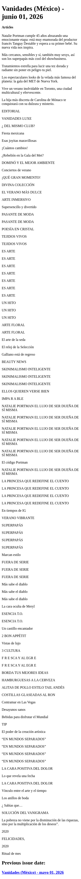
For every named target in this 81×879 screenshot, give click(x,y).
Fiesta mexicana (13, 133)
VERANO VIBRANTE (18, 518)
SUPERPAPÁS (12, 525)
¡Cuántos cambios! (15, 148)
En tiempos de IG (14, 510)
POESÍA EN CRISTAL (18, 229)
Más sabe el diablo (15, 584)
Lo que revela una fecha (18, 776)
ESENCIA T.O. (12, 614)
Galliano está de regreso (18, 354)
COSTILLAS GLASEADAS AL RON (28, 695)
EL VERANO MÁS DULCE (22, 192)
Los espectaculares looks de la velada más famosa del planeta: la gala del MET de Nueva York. (39, 79)
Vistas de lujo (11, 643)
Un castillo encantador (17, 628)
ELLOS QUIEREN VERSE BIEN (25, 391)
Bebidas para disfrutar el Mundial (25, 717)
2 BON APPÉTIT (14, 636)
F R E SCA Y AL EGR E (19, 658)
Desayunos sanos (13, 709)
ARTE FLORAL (13, 325)
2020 (5, 831)
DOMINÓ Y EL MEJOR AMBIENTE (28, 163)
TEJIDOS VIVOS (14, 236)
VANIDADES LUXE (17, 118)
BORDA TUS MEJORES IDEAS (25, 673)
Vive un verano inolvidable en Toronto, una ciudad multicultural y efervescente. (37, 90)
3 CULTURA (11, 650)
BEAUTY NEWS (14, 362)
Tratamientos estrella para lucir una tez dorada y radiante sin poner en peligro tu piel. (35, 68)
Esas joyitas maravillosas (19, 140)
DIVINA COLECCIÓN (18, 185)
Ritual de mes (11, 853)
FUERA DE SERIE (15, 562)
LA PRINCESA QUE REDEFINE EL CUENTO (35, 481)
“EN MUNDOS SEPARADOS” (24, 739)
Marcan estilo (11, 555)
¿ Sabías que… (12, 805)
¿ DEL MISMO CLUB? (18, 126)
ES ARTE (8, 251)
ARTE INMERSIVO (16, 199)
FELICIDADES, (13, 839)
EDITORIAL (11, 111)
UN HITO (9, 303)
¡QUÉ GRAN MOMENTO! (21, 177)
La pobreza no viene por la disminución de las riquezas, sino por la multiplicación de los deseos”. (40, 822)
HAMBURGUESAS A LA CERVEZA (28, 680)
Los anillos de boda (15, 798)
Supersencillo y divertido (19, 207)
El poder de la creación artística (23, 732)
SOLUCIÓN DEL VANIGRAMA (25, 813)
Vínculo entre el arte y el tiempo (24, 790)
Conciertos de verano (16, 170)
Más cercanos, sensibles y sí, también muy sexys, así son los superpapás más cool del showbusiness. (38, 56)
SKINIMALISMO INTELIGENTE (26, 369)
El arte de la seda (13, 339)
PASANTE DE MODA (18, 214)
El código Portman (15, 462)
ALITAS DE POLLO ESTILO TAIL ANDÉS (33, 687)
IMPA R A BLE (12, 398)
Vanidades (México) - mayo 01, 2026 (33, 872)
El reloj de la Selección (18, 347)
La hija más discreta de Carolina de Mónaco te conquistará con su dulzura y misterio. (34, 102)
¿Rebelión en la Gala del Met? (23, 155)
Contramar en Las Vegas (19, 702)
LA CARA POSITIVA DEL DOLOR (27, 768)
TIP (4, 724)
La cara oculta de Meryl (18, 606)
